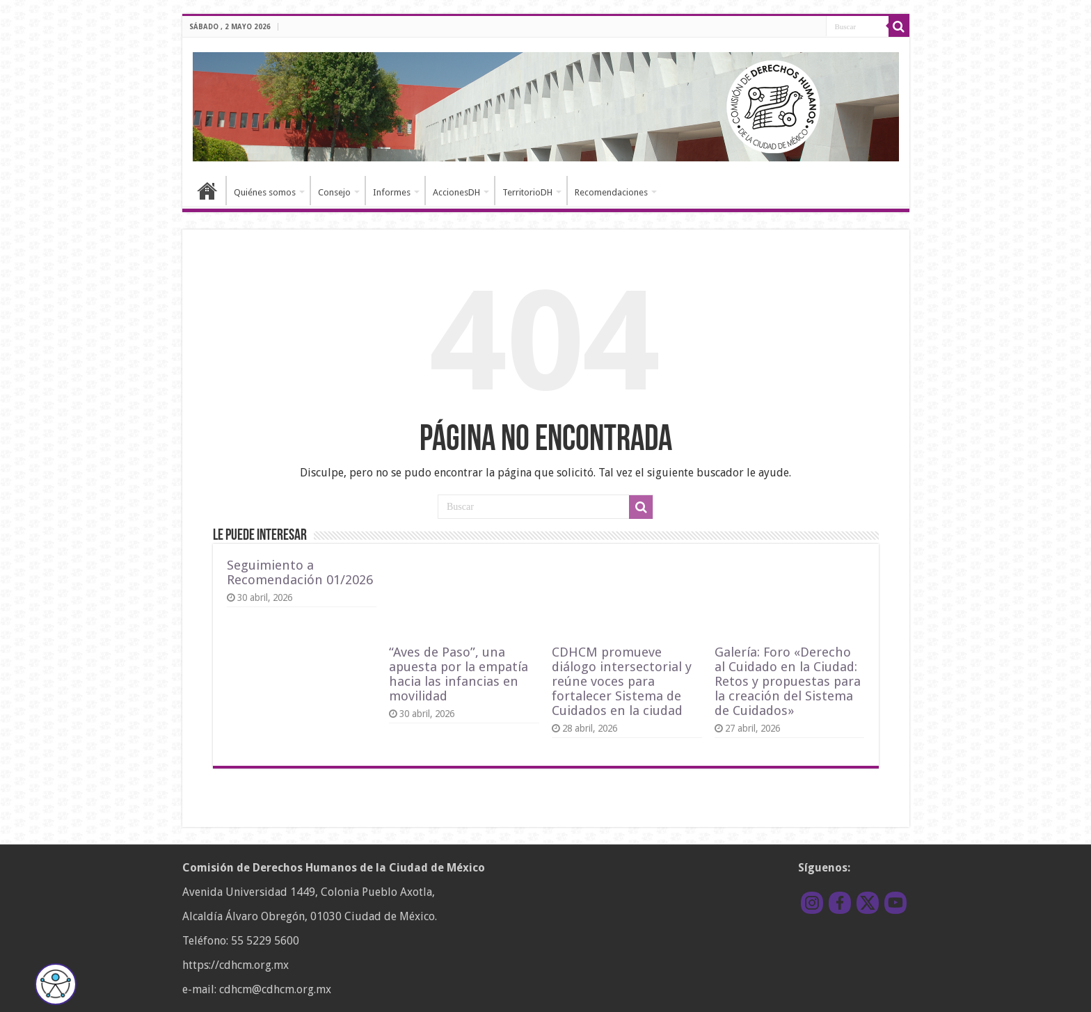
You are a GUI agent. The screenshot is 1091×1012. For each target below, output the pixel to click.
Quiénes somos (265, 192)
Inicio (207, 190)
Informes (392, 192)
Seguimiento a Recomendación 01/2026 (300, 572)
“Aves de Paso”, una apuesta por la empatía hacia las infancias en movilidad (458, 674)
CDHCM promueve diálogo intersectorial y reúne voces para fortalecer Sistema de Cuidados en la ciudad (622, 681)
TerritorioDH (527, 192)
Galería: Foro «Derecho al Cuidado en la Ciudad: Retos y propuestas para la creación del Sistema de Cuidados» (788, 681)
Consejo (334, 192)
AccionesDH (456, 192)
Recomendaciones (611, 192)
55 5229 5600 (265, 940)
